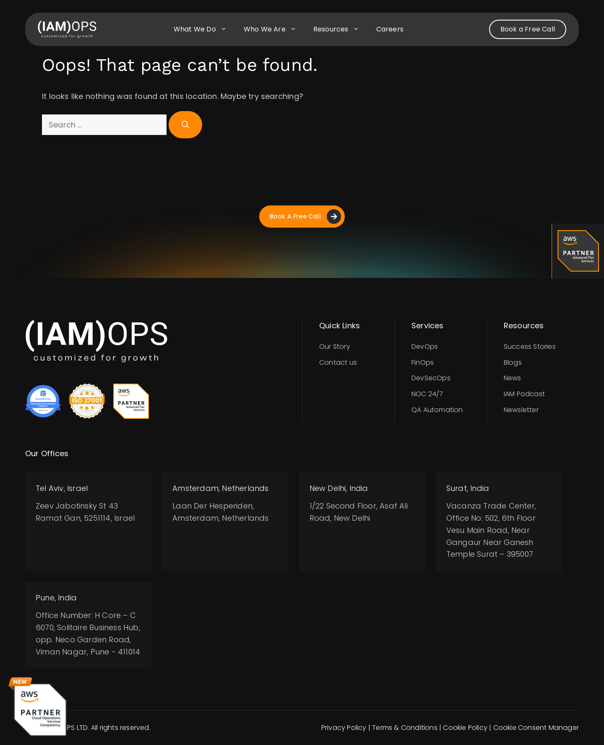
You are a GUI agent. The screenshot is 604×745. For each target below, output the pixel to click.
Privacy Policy (344, 728)
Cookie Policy (465, 728)
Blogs (513, 362)
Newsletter (521, 410)
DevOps (424, 346)
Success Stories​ (530, 346)
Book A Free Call (305, 216)
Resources (340, 29)
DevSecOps (430, 378)
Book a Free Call (527, 29)
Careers (390, 29)
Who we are (274, 29)
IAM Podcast (524, 394)
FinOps (422, 362)
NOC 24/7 (427, 394)
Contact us (338, 362)
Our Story (334, 346)
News (512, 378)
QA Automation (437, 410)
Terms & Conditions (404, 728)
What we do (204, 29)
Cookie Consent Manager (536, 728)
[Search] (185, 124)
